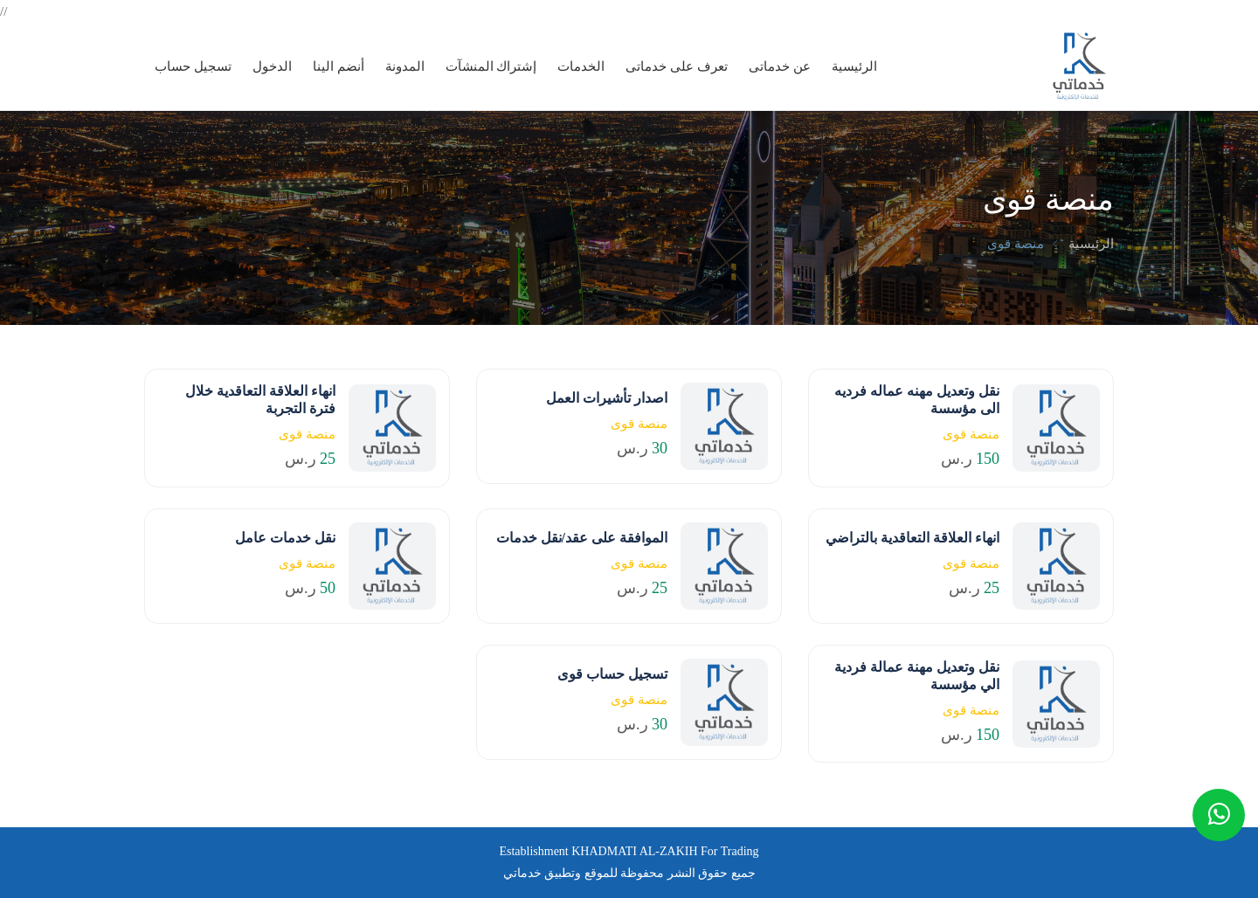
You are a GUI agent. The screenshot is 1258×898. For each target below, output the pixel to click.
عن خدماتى (780, 66)
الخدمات (581, 66)
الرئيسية (854, 66)
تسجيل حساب (193, 66)
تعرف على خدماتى (677, 66)
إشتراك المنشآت (491, 66)
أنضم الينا (338, 66)
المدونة (405, 66)
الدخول (272, 66)
